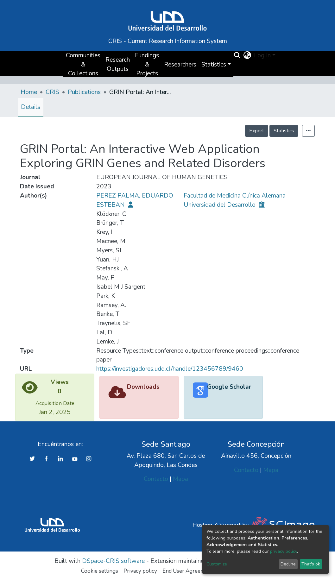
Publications (84, 92)
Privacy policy (140, 571)
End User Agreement (187, 571)
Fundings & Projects (147, 64)
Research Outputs (117, 64)
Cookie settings (99, 571)
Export (256, 130)
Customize (216, 564)
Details (30, 107)
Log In (262, 55)
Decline (288, 564)
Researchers (180, 64)
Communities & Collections (83, 64)
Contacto (156, 479)
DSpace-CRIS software (113, 561)
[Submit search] (237, 56)
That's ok (310, 564)
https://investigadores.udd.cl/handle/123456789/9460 (169, 369)
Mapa (180, 479)
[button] (247, 55)
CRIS (52, 92)
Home (29, 92)
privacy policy (283, 551)
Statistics (284, 130)
